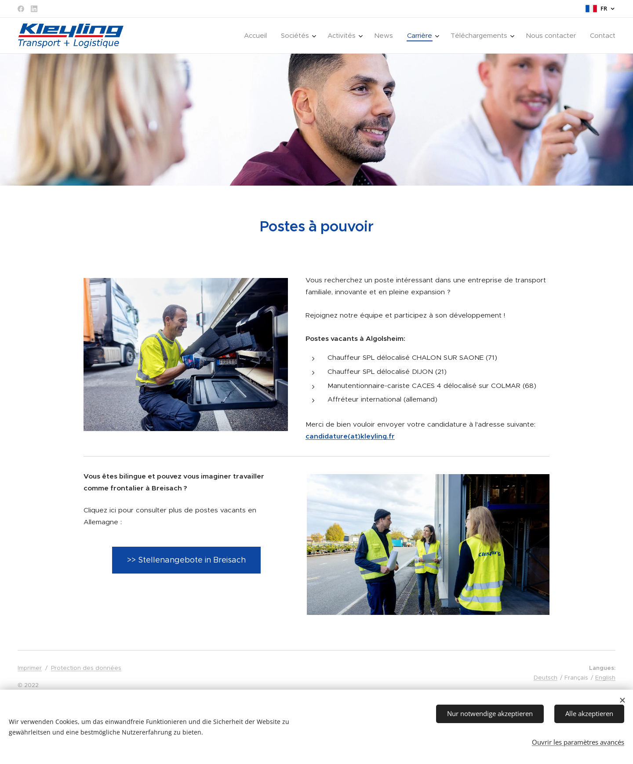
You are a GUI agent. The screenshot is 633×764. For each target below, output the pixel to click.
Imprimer (30, 668)
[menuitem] (258, 36)
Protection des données (86, 668)
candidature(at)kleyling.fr (350, 435)
